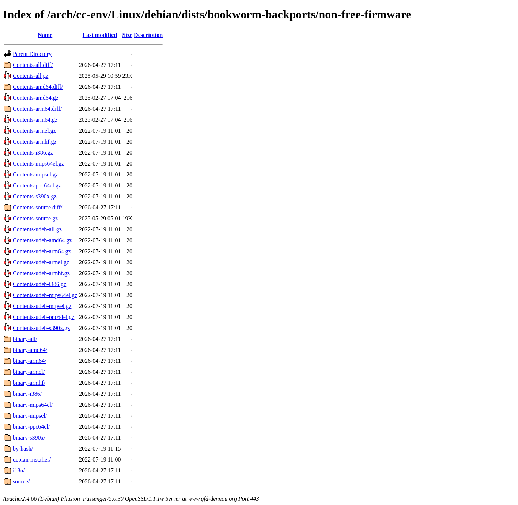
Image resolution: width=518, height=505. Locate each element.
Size (127, 35)
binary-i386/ (27, 394)
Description (148, 35)
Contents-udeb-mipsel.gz (42, 306)
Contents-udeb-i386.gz (39, 284)
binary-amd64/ (30, 350)
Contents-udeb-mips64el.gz (45, 295)
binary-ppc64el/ (31, 427)
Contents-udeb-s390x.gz (41, 328)
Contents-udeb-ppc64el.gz (43, 317)
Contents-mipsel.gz (35, 174)
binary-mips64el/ (33, 405)
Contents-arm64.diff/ (37, 109)
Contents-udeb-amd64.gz (42, 240)
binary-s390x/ (29, 437)
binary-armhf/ (29, 383)
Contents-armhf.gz (35, 141)
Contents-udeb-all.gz (37, 229)
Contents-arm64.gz (35, 120)
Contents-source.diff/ (37, 207)
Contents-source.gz (35, 218)
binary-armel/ (29, 372)
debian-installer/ (32, 459)
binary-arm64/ (29, 361)
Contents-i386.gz (33, 152)
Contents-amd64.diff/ (38, 87)
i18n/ (19, 470)
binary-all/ (25, 339)
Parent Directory (32, 54)
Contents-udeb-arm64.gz (42, 251)
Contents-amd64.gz (35, 98)
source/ (21, 481)
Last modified (100, 35)
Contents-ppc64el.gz (37, 185)
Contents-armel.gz (34, 131)
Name (45, 35)
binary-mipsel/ (30, 416)
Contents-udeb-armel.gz (41, 262)
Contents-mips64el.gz (38, 163)
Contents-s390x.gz (35, 196)
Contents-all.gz (30, 76)
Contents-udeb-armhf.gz (41, 273)
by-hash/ (23, 448)
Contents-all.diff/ (33, 65)
